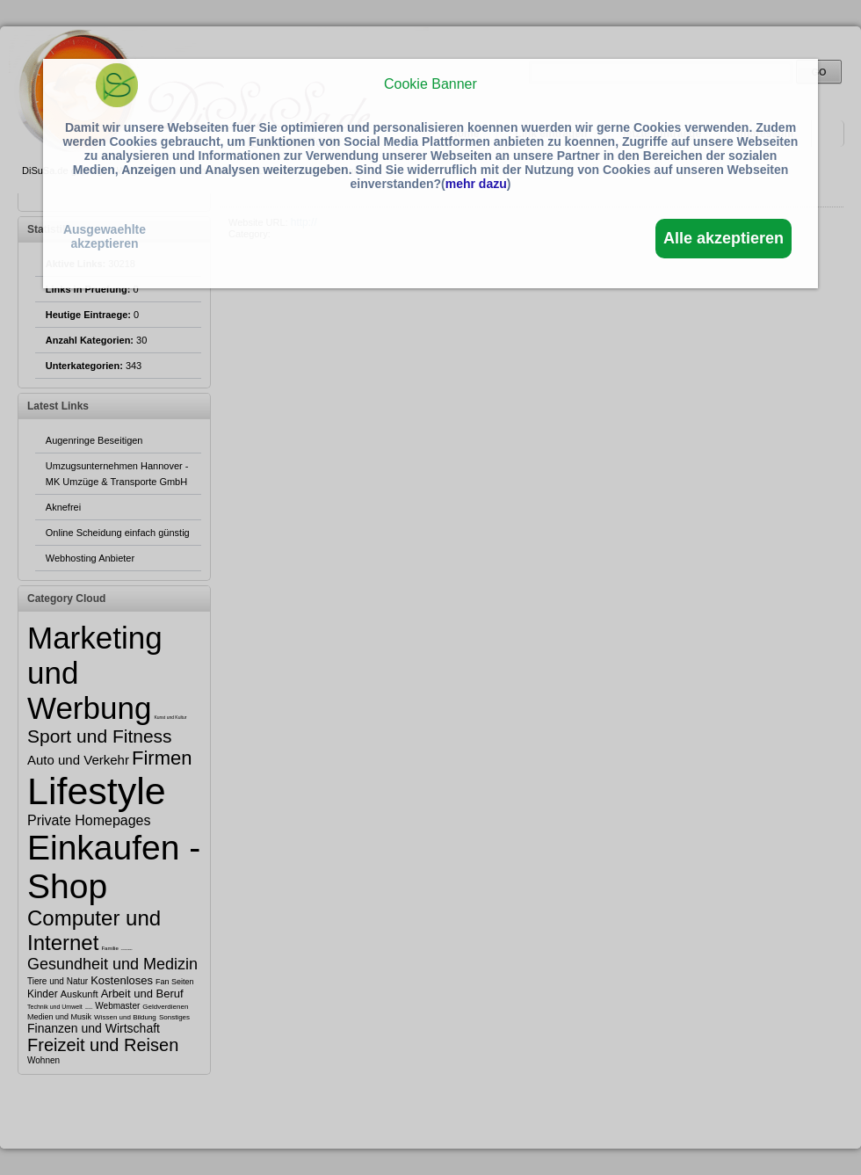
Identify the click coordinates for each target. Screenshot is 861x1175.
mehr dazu (476, 184)
